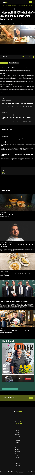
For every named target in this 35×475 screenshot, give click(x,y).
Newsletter (17, 432)
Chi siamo (17, 428)
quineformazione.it (23, 421)
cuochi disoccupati (23, 92)
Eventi (18, 445)
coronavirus (9, 92)
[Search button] (34, 2)
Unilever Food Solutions (4, 242)
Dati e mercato (17, 440)
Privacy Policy (17, 436)
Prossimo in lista (5, 112)
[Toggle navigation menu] (1, 2)
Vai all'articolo (5, 389)
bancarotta (18, 92)
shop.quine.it (18, 421)
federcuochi (14, 92)
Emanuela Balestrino (8, 332)
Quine (17, 467)
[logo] (6, 2)
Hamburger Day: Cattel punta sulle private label (10, 215)
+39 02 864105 (19, 418)
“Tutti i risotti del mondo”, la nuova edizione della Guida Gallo (14, 301)
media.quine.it (13, 421)
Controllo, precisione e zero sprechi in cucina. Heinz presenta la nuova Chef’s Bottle (18, 144)
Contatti (17, 430)
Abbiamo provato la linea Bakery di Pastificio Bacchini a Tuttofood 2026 (16, 274)
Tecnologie (17, 442)
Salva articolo (4, 62)
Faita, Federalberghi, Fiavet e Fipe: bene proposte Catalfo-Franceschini (17, 103)
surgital (2, 271)
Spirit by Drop (17, 449)
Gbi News (17, 455)
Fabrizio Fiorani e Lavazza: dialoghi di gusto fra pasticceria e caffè (14, 331)
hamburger (5, 212)
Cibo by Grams (7, 5)
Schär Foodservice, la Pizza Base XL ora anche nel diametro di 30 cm (16, 135)
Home (3, 5)
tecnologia (3, 101)
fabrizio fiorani (2, 328)
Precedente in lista (5, 98)
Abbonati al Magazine (13, 389)
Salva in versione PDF (13, 62)
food (6, 92)
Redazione (8, 105)
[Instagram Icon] (16, 423)
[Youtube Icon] (21, 423)
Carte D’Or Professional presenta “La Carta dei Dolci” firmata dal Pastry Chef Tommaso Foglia (17, 245)
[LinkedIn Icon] (20, 423)
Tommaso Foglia (10, 242)
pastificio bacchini (6, 271)
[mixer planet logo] (17, 412)
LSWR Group (17, 465)
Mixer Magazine (17, 434)
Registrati (31, 397)
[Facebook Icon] (18, 423)
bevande (3, 92)
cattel (1, 212)
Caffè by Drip (17, 451)
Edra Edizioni (17, 461)
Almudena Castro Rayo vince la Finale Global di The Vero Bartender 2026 (16, 117)
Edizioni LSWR (17, 463)
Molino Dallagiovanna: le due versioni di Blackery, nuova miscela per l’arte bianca (17, 155)
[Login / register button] (30, 2)
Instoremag (17, 457)
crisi (10, 101)
